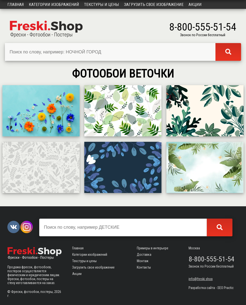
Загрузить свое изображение (154, 4)
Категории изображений (54, 4)
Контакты (144, 267)
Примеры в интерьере (152, 248)
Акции (195, 4)
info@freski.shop (201, 279)
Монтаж (142, 261)
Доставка (144, 255)
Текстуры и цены (101, 4)
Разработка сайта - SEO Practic (211, 288)
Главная (15, 4)
